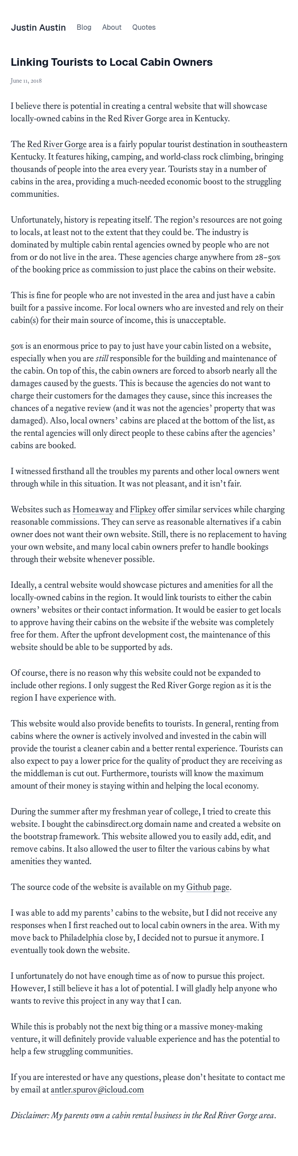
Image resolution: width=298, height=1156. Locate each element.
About (112, 27)
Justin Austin (38, 27)
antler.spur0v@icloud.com (97, 1089)
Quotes (144, 27)
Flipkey (143, 509)
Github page (208, 886)
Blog (84, 27)
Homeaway (92, 509)
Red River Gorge (57, 144)
